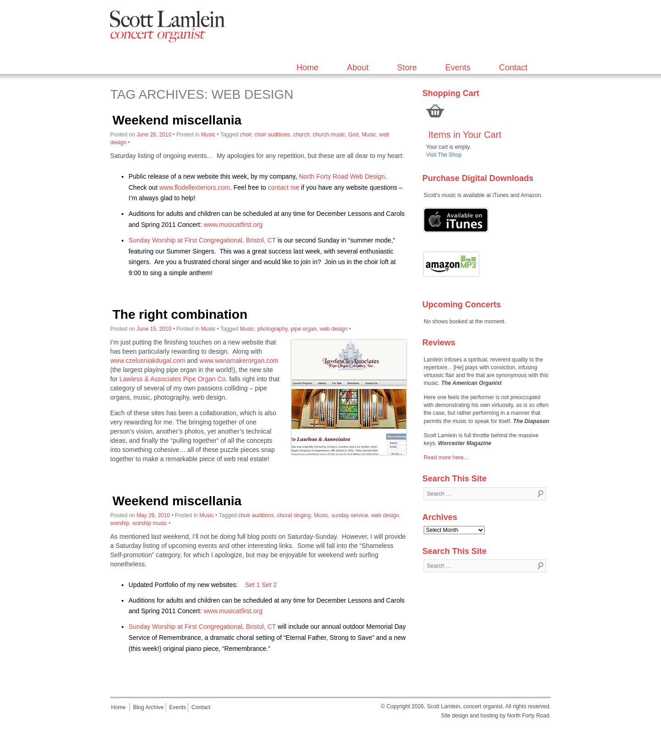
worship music (149, 523)
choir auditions (272, 134)
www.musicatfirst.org (232, 224)
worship (119, 523)
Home (308, 67)
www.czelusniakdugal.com (147, 360)
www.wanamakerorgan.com (239, 360)
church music (329, 134)
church (301, 134)
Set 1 (252, 584)
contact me (283, 187)
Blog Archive (148, 707)
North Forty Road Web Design (342, 176)
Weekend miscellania (176, 120)
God (353, 134)
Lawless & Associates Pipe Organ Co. (173, 379)
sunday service (349, 515)
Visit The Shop (444, 155)
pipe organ (304, 329)
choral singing (294, 515)
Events (458, 67)
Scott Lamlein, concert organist (465, 706)
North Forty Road (528, 715)
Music (208, 134)
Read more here (444, 457)
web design (333, 329)
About (358, 67)
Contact (513, 67)
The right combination (179, 314)
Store (407, 67)
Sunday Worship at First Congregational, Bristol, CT (202, 240)
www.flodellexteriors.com (194, 187)
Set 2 (269, 584)
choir (245, 134)
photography (272, 329)
